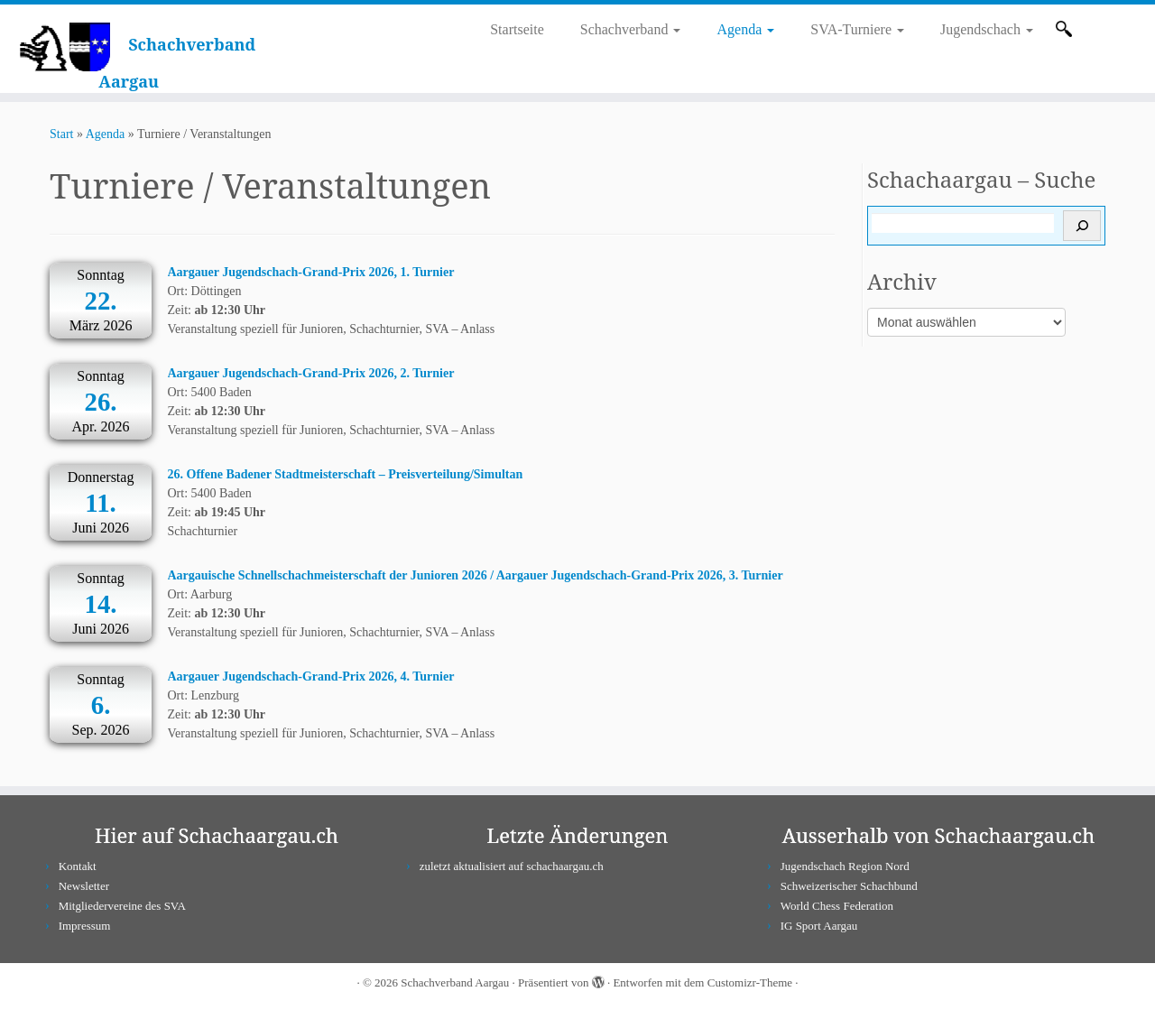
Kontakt (78, 866)
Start (61, 134)
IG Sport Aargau (819, 925)
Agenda (745, 29)
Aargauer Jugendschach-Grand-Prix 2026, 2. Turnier (311, 373)
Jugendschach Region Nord (845, 866)
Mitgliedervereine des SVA (122, 906)
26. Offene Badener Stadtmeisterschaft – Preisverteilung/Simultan (345, 474)
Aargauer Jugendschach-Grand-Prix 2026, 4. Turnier (311, 676)
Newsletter (84, 886)
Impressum (85, 925)
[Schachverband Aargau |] (65, 45)
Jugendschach (986, 29)
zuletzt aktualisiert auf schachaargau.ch (512, 866)
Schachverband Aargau (455, 982)
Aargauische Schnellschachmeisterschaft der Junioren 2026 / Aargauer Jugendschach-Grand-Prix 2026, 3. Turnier (475, 575)
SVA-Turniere (857, 29)
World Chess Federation (837, 906)
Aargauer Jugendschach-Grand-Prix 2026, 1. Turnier (311, 272)
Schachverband (630, 29)
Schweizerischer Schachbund (849, 886)
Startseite (517, 29)
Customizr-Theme (749, 982)
